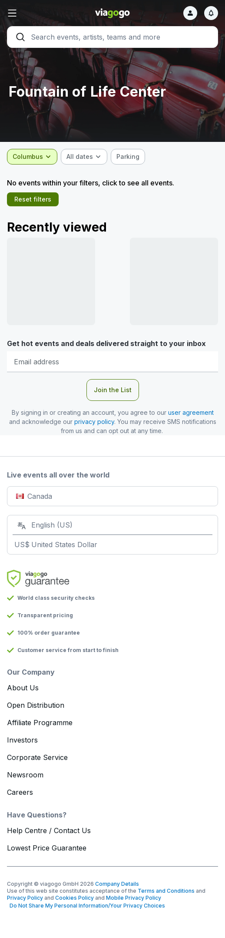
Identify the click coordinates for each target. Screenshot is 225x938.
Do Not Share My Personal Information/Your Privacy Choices (86, 905)
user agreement (191, 412)
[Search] (112, 37)
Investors (22, 740)
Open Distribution (35, 705)
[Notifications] (211, 13)
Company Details (117, 884)
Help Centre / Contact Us (49, 830)
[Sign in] (190, 13)
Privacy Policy (25, 897)
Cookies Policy (74, 897)
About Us (23, 687)
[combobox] (32, 157)
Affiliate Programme (40, 722)
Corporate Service (37, 757)
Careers (20, 792)
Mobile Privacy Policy (133, 897)
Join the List (113, 389)
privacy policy (94, 421)
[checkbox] (128, 157)
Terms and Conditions (166, 891)
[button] (42, 13)
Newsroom (25, 774)
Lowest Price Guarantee (46, 848)
